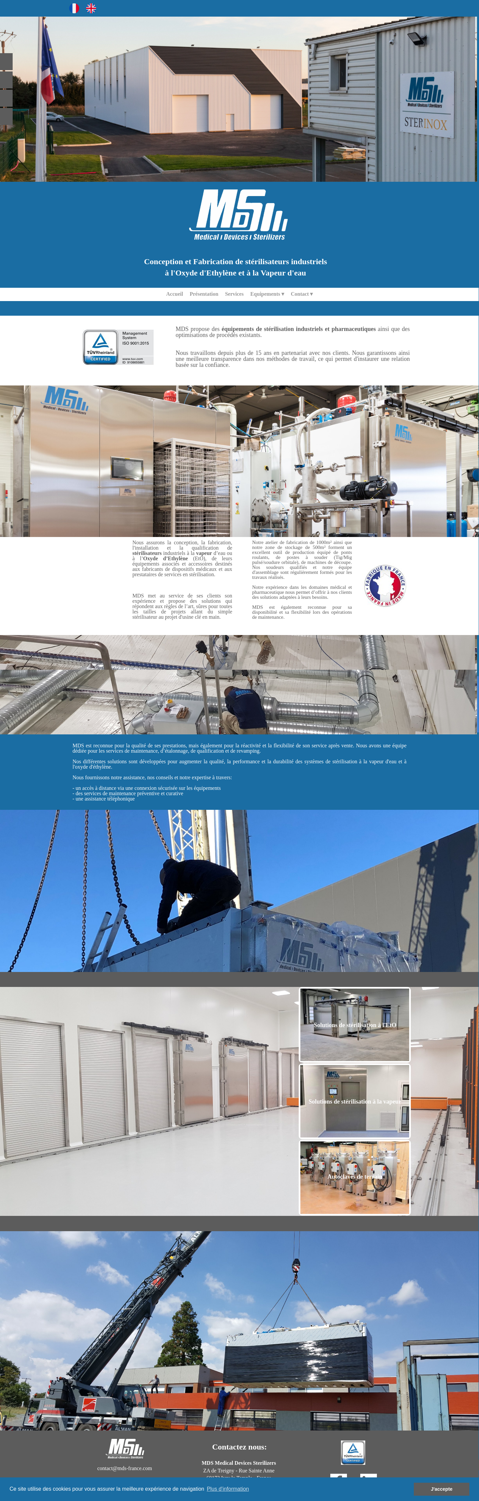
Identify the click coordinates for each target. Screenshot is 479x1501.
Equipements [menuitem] (267, 294)
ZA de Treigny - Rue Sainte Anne (238, 1470)
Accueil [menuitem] (174, 294)
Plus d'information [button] (228, 1489)
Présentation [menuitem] (204, 294)
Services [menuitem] (234, 294)
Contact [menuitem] (302, 294)
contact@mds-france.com (124, 1468)
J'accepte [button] (441, 1489)
